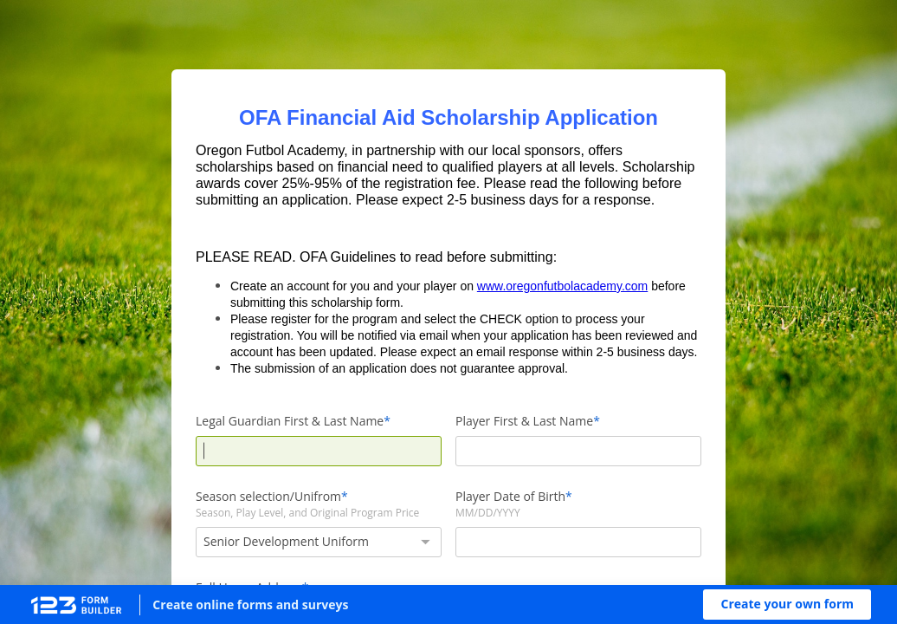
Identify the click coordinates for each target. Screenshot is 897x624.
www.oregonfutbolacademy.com (562, 286)
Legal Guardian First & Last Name (290, 421)
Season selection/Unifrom (268, 496)
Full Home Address (249, 587)
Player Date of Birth (510, 496)
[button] (787, 604)
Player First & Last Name (524, 421)
